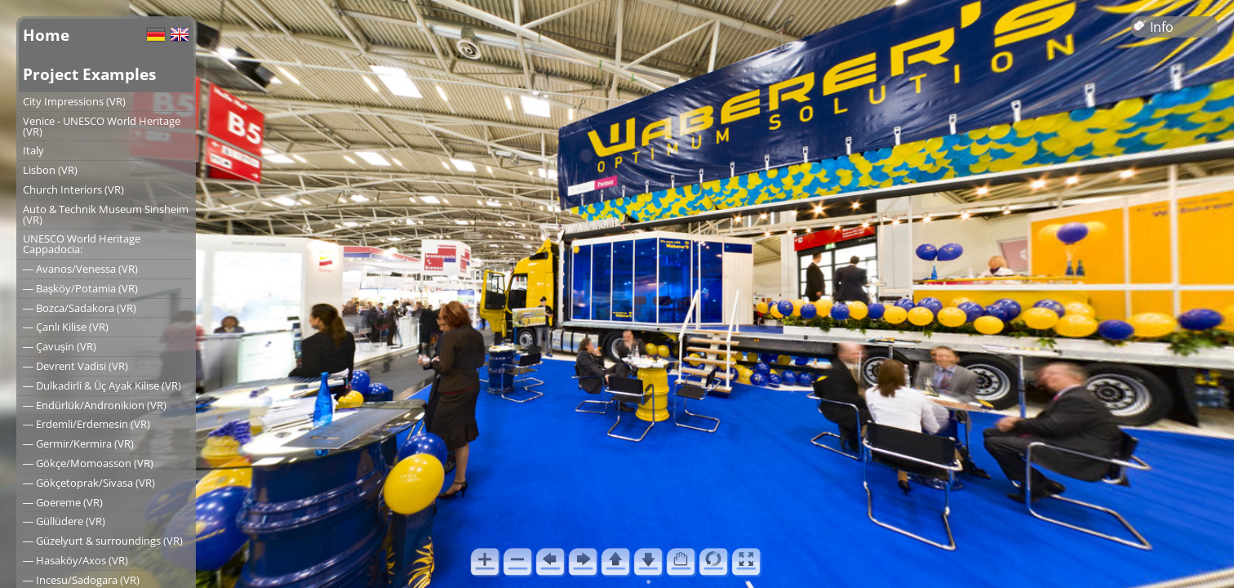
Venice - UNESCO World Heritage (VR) (101, 126)
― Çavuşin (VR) (59, 346)
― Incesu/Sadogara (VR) (81, 579)
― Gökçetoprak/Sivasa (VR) (89, 482)
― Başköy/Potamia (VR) (80, 288)
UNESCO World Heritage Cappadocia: (81, 243)
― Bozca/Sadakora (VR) (79, 308)
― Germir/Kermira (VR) (78, 443)
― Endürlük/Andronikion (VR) (94, 405)
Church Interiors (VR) (73, 189)
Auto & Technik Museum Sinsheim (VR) (106, 214)
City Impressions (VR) (74, 101)
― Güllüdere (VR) (64, 521)
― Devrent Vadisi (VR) (75, 366)
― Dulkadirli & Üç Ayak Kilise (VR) (102, 385)
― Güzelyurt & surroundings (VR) (103, 540)
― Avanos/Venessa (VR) (80, 268)
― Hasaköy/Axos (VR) (75, 560)
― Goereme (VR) (63, 502)
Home (46, 35)
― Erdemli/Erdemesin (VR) (86, 423)
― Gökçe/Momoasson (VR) (88, 463)
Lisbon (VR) (50, 170)
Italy (33, 150)
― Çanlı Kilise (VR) (66, 326)
